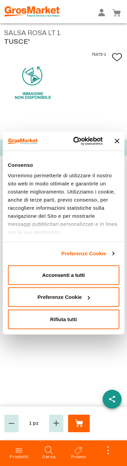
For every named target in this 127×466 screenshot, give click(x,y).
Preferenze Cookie (83, 253)
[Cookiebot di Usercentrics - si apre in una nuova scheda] (76, 141)
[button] (11, 423)
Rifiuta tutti (63, 319)
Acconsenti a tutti (63, 275)
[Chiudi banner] (116, 141)
